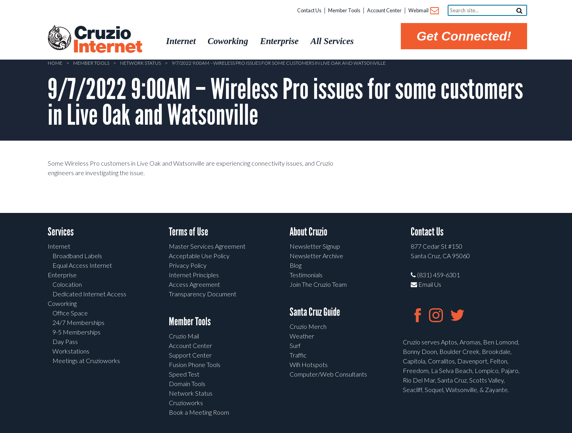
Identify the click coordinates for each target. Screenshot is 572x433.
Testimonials (306, 274)
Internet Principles (194, 274)
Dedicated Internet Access (89, 294)
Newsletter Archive (316, 255)
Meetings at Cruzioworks (86, 360)
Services (61, 232)
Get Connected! (464, 36)
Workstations (70, 351)
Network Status (140, 63)
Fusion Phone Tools (194, 364)
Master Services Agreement (207, 246)
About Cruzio (308, 232)
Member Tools (344, 10)
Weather (302, 336)
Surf (295, 345)
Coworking (62, 303)
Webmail (423, 11)
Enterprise (62, 274)
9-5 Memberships (76, 332)
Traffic (298, 355)
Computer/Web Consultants (328, 374)
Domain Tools (187, 383)
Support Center (190, 355)
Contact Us (309, 10)
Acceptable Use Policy (199, 255)
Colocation (67, 284)
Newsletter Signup (315, 246)
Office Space (70, 313)
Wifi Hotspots (309, 364)
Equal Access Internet (82, 265)
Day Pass (65, 341)
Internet (59, 246)
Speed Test (184, 374)
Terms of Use (188, 232)
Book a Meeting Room (199, 412)
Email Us (426, 284)
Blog (295, 265)
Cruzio (107, 40)
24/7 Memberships (78, 322)
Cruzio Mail (184, 336)
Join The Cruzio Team (318, 284)
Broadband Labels (77, 255)
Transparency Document (202, 294)
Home (55, 63)
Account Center (384, 10)
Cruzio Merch (308, 326)
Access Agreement (194, 284)
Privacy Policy (188, 265)
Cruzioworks (186, 402)
